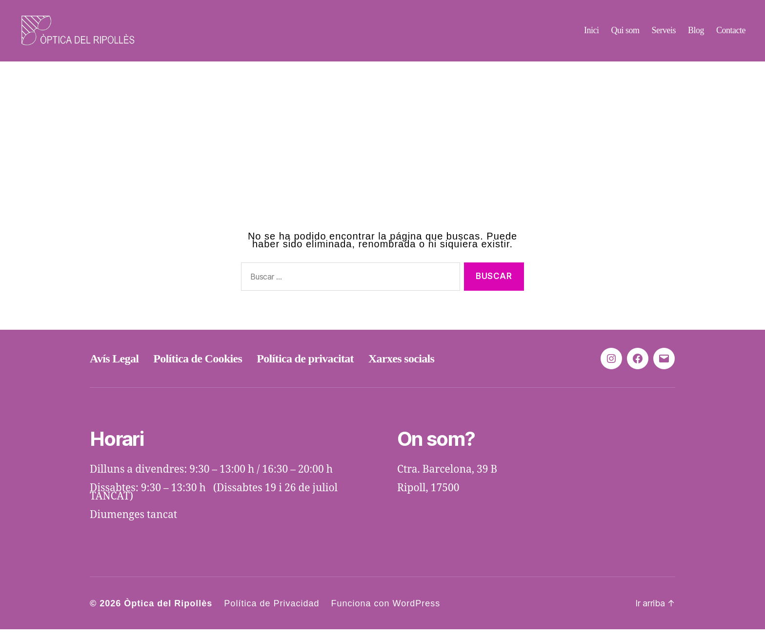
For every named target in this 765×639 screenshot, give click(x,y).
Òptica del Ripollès (168, 613)
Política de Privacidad (271, 613)
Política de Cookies (197, 368)
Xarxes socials (401, 368)
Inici (591, 35)
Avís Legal (114, 368)
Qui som (625, 35)
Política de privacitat (305, 368)
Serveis (663, 35)
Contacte (730, 35)
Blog (696, 35)
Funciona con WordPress (385, 613)
